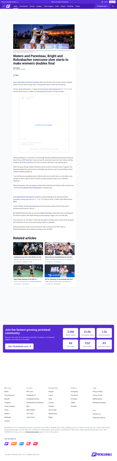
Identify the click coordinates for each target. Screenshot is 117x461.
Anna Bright (24, 188)
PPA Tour (30, 391)
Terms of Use (97, 395)
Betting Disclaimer (99, 402)
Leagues (39, 6)
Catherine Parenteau (32, 82)
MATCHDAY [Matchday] (31, 410)
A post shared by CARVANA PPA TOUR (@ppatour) (44, 149)
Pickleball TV (31, 395)
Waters (42, 213)
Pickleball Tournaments (35, 402)
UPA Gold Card (27, 160)
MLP (28, 406)
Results (32, 6)
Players (63, 6)
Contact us (97, 414)
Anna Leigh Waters (19, 82)
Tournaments (23, 6)
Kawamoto (36, 206)
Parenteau (49, 213)
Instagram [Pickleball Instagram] (74, 391)
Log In (104, 2)
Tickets (77, 6)
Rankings (70, 6)
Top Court (30, 413)
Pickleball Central (33, 399)
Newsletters (53, 413)
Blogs (51, 417)
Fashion (51, 406)
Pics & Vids (52, 410)
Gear (50, 399)
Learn (51, 395)
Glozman (29, 206)
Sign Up (112, 2)
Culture (51, 402)
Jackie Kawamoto (54, 89)
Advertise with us (99, 418)
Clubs (57, 6)
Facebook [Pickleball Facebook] (74, 395)
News (16, 6)
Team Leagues (48, 6)
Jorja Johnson (64, 199)
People (51, 391)
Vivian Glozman (43, 89)
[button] (7, 6)
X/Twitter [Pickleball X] (74, 399)
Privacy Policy (98, 391)
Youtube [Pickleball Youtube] (74, 406)
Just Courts (31, 417)
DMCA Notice (97, 399)
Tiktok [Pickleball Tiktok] (73, 402)
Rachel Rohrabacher (34, 188)
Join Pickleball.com (19, 346)
